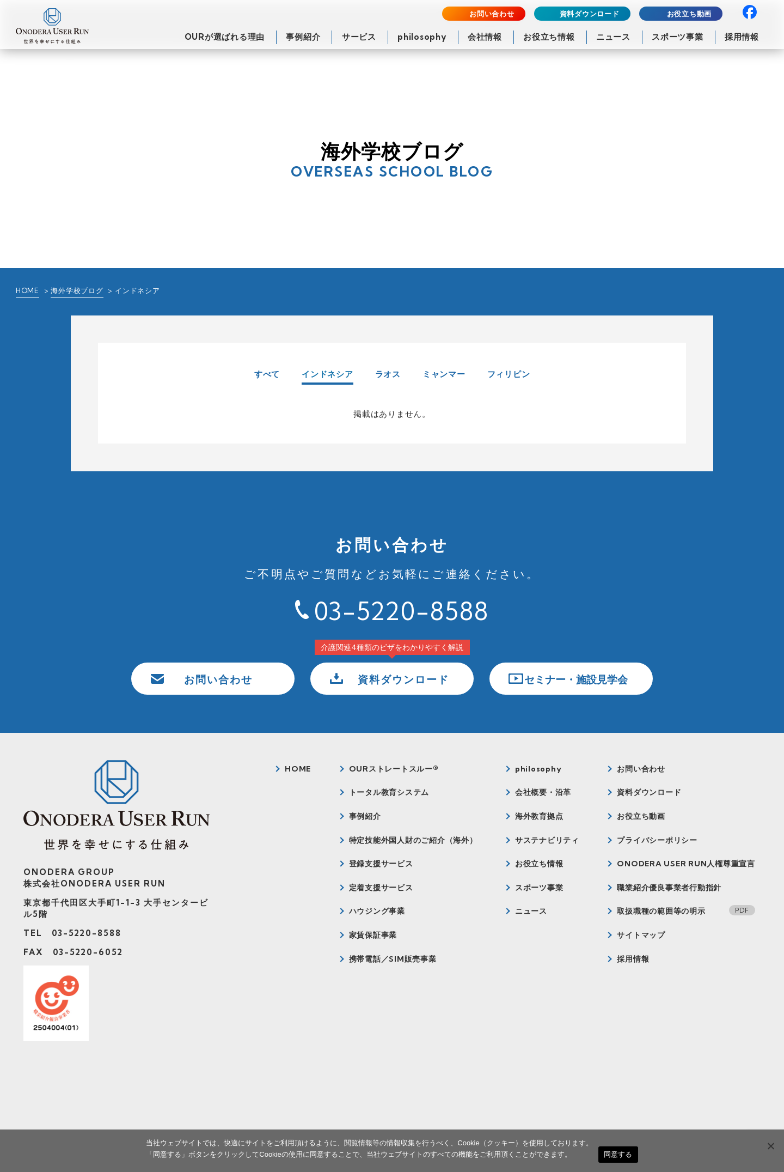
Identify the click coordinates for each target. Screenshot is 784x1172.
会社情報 (485, 37)
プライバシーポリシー (657, 840)
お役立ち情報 (549, 37)
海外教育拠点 (539, 816)
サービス (359, 37)
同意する (618, 1154)
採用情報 (742, 37)
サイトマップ (641, 935)
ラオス (388, 374)
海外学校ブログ (77, 290)
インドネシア (327, 374)
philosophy (421, 37)
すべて (267, 374)
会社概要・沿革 (543, 792)
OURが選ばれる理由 (225, 37)
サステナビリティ (547, 840)
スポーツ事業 (677, 37)
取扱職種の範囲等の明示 (661, 911)
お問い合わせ (491, 13)
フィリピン (508, 374)
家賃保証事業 (373, 935)
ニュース (613, 37)
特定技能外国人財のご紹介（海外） (413, 840)
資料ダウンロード (590, 13)
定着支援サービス (381, 887)
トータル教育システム (389, 792)
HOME (27, 290)
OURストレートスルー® (394, 769)
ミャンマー (443, 374)
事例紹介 (303, 37)
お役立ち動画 (689, 13)
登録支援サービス (381, 864)
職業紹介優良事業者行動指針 (669, 887)
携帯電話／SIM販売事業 (393, 959)
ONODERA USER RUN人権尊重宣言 (686, 864)
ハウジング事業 (377, 911)
